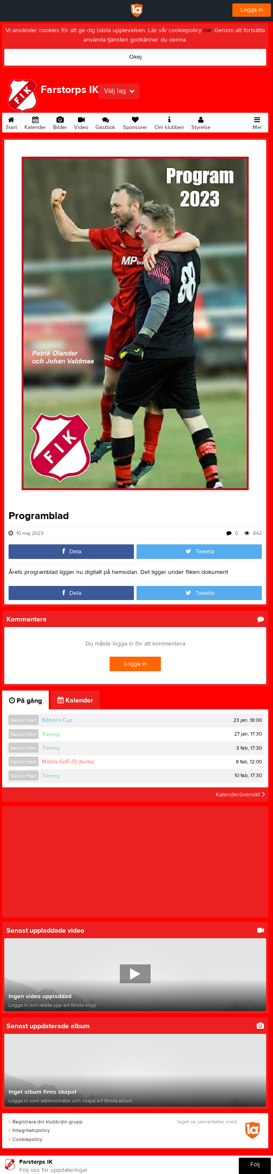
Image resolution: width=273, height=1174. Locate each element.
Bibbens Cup (57, 720)
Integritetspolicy (29, 1130)
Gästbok (105, 122)
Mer (257, 122)
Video (81, 122)
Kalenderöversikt (240, 795)
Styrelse (201, 122)
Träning (50, 734)
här (207, 30)
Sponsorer (135, 122)
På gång (25, 701)
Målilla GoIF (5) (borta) (68, 761)
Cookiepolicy (25, 1139)
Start (11, 122)
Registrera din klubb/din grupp (46, 1121)
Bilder (60, 122)
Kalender (35, 122)
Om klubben (169, 122)
